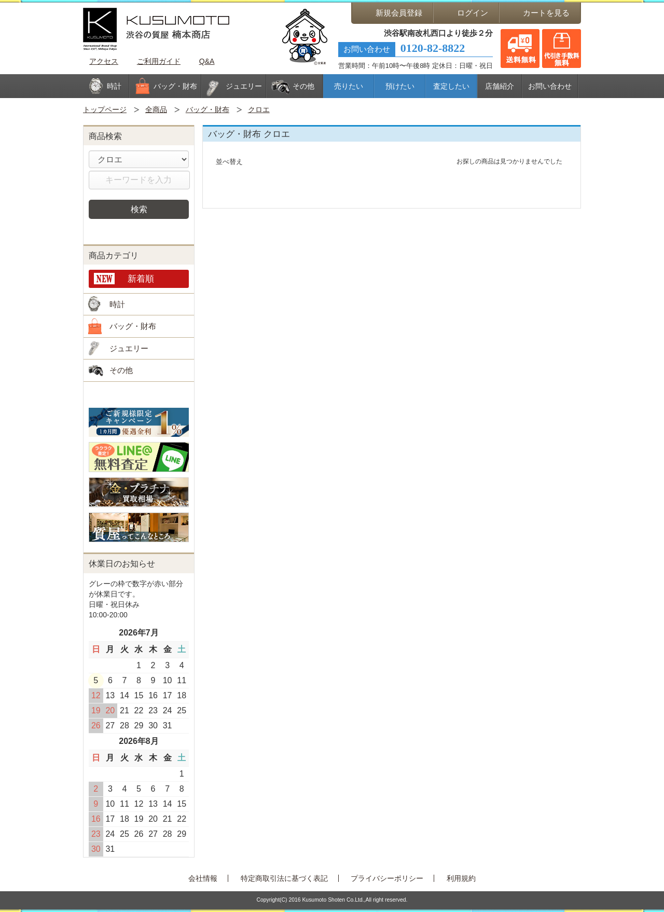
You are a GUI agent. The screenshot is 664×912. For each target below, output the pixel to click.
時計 (117, 304)
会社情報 (202, 878)
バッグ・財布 (207, 109)
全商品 (156, 109)
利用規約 (461, 878)
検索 (139, 209)
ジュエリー (128, 348)
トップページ (105, 109)
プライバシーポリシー (387, 878)
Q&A (207, 61)
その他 (121, 370)
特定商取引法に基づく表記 (284, 878)
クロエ (259, 109)
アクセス (103, 61)
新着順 (141, 278)
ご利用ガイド (159, 61)
